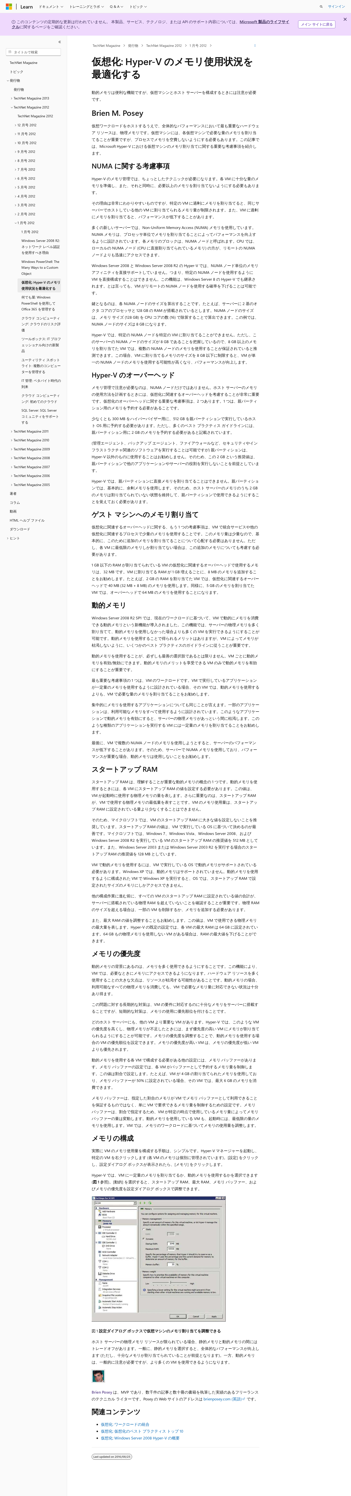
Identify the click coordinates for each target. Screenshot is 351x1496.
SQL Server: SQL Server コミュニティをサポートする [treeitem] (40, 416)
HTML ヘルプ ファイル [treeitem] (27, 520)
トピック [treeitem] (16, 71)
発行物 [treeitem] (19, 89)
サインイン (336, 6)
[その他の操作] (255, 46)
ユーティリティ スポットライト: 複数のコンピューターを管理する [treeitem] (41, 365)
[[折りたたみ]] (60, 42)
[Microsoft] (9, 6)
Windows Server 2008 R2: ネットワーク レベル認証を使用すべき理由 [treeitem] (40, 246)
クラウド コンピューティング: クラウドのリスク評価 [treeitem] (41, 324)
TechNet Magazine (106, 45)
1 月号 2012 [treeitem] (30, 231)
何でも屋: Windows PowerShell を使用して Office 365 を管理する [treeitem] (38, 303)
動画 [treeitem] (13, 511)
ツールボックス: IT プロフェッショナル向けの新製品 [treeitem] (41, 345)
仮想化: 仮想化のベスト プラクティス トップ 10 (142, 1431)
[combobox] (33, 52)
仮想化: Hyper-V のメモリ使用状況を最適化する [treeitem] (40, 285)
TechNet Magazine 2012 (164, 45)
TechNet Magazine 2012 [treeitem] (35, 116)
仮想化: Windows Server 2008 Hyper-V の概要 (140, 1437)
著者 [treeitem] (13, 493)
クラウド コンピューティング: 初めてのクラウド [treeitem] (40, 398)
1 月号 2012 (198, 45)
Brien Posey (102, 1392)
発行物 (133, 45)
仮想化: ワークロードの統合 (125, 1424)
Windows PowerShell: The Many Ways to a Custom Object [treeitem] (40, 267)
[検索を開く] (321, 6)
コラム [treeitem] (15, 502)
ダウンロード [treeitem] (20, 529)
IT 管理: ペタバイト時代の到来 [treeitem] (41, 383)
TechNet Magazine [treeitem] (23, 62)
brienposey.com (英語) (223, 1398)
